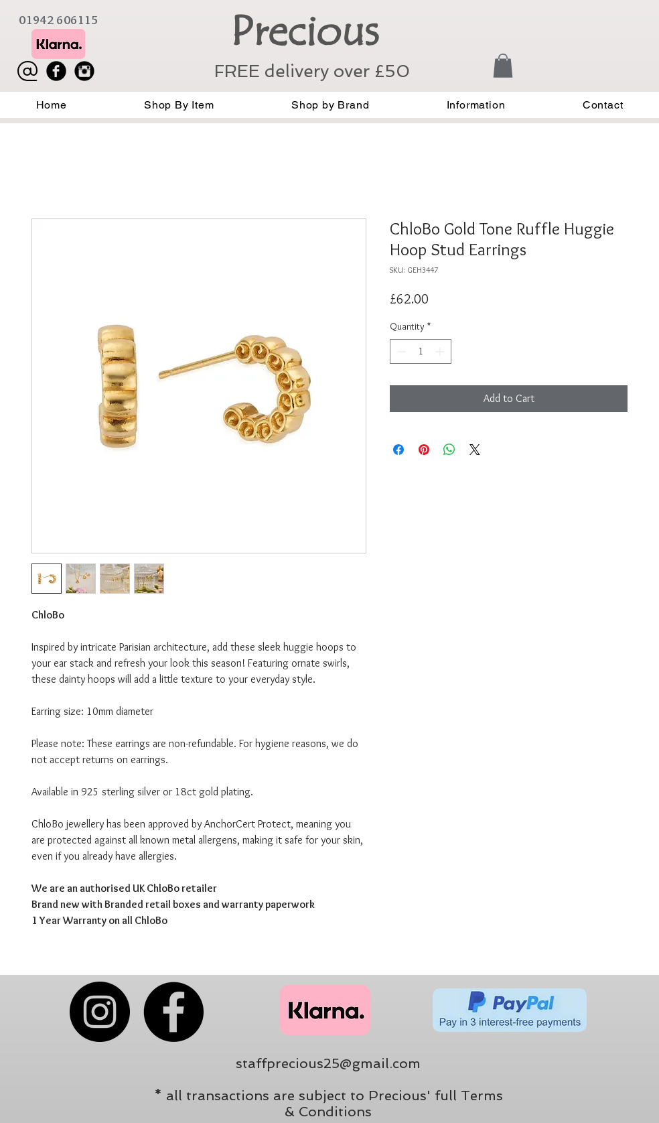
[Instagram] (100, 1012)
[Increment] (441, 351)
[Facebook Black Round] (56, 71)
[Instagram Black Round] (84, 71)
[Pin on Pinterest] (424, 450)
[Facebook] (173, 1012)
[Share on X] (475, 450)
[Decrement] (400, 351)
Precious (304, 31)
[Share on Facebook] (398, 450)
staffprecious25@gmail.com (328, 1063)
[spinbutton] (421, 351)
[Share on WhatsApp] (449, 450)
